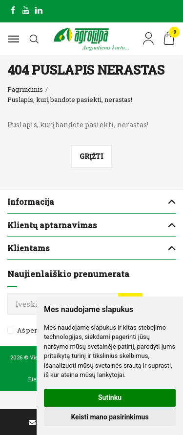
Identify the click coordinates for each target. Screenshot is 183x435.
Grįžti (91, 156)
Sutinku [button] (110, 397)
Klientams (28, 248)
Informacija (30, 202)
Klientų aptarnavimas (52, 225)
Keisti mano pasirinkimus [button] (109, 417)
